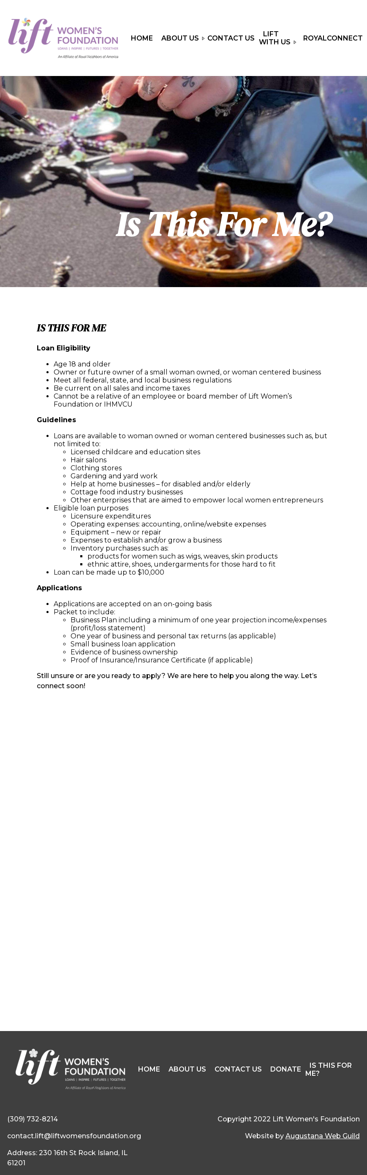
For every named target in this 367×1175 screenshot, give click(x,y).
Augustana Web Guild (322, 1136)
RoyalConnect (333, 38)
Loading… (183, 878)
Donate (285, 1069)
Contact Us (231, 38)
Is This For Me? (328, 1069)
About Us (182, 39)
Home (142, 38)
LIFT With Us (277, 39)
